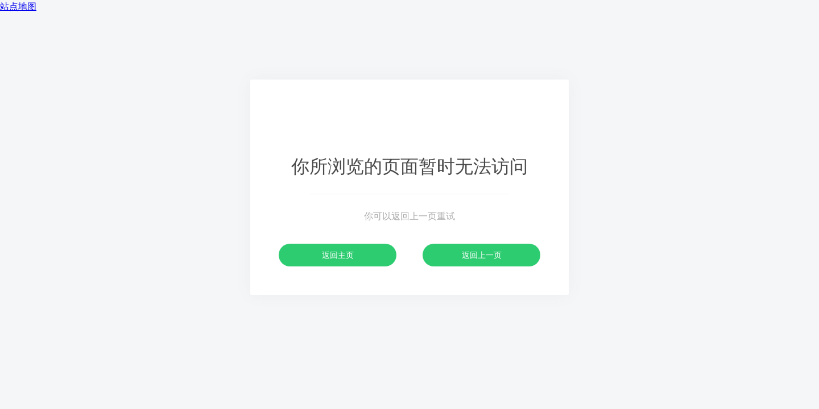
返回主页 (338, 255)
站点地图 (18, 6)
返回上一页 (482, 255)
